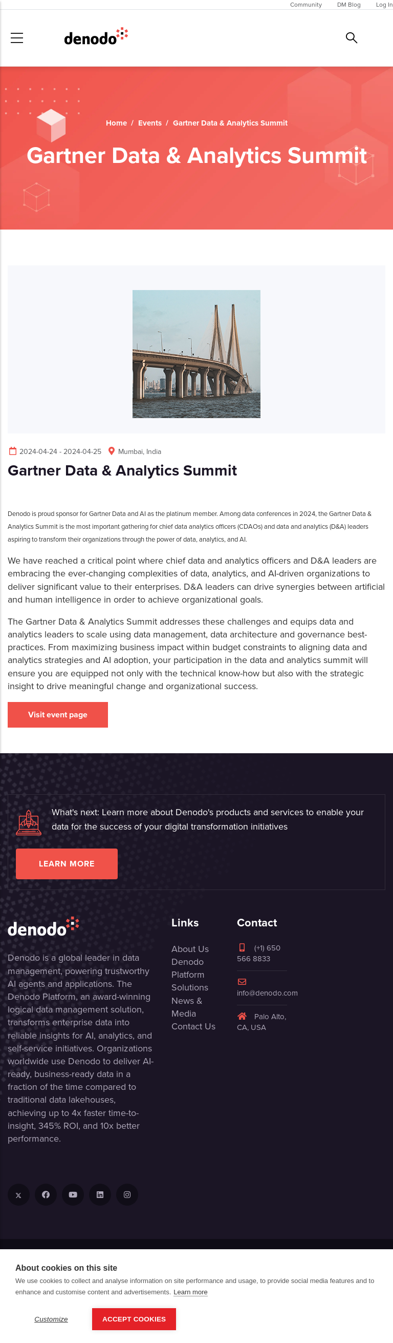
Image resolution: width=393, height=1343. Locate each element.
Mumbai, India (133, 451)
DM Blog (349, 4)
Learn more (67, 864)
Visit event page (58, 714)
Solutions (189, 987)
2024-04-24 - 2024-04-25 (54, 451)
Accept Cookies (134, 1319)
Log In (384, 4)
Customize (51, 1319)
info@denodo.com (267, 988)
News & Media (187, 1007)
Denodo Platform (188, 968)
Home (116, 123)
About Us (190, 949)
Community (306, 4)
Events (150, 123)
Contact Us (193, 1026)
